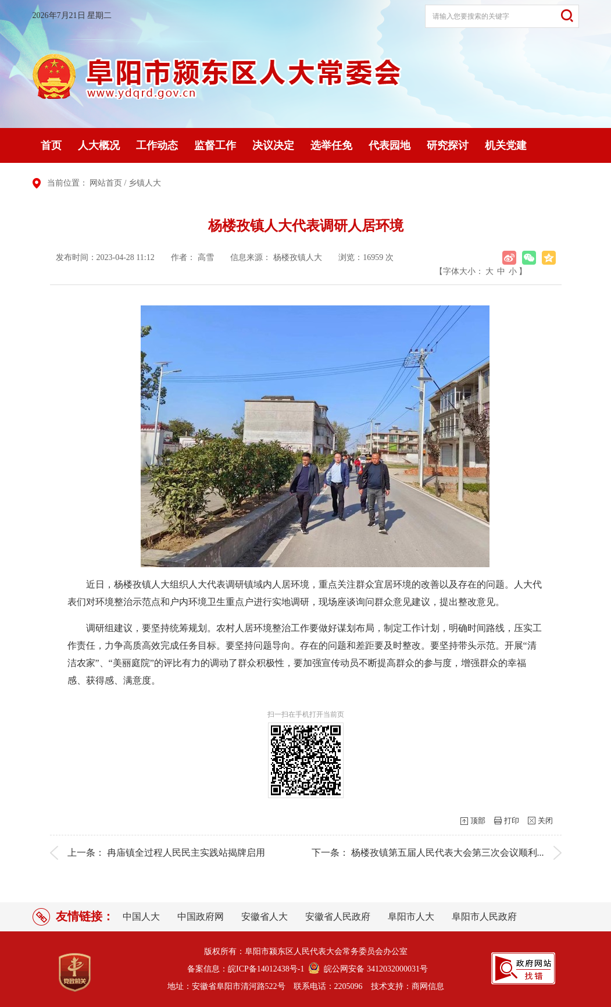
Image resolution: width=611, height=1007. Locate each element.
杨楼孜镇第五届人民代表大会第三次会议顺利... (447, 852)
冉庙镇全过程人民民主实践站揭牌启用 (186, 852)
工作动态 (157, 145)
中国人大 (141, 916)
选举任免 (331, 145)
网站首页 (106, 183)
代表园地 (389, 145)
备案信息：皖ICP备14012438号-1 (245, 969)
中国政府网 (200, 916)
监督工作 (215, 145)
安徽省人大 (264, 916)
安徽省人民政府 (337, 916)
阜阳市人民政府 (484, 916)
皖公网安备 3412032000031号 (374, 969)
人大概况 (99, 145)
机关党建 (506, 145)
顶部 (477, 820)
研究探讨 (448, 145)
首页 (51, 145)
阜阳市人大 (411, 916)
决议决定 (273, 145)
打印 (511, 820)
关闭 (545, 820)
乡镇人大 (144, 183)
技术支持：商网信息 (407, 986)
